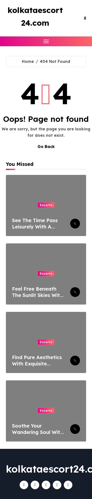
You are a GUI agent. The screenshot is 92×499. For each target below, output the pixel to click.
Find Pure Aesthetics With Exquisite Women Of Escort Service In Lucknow (37, 366)
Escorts (46, 205)
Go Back (46, 146)
